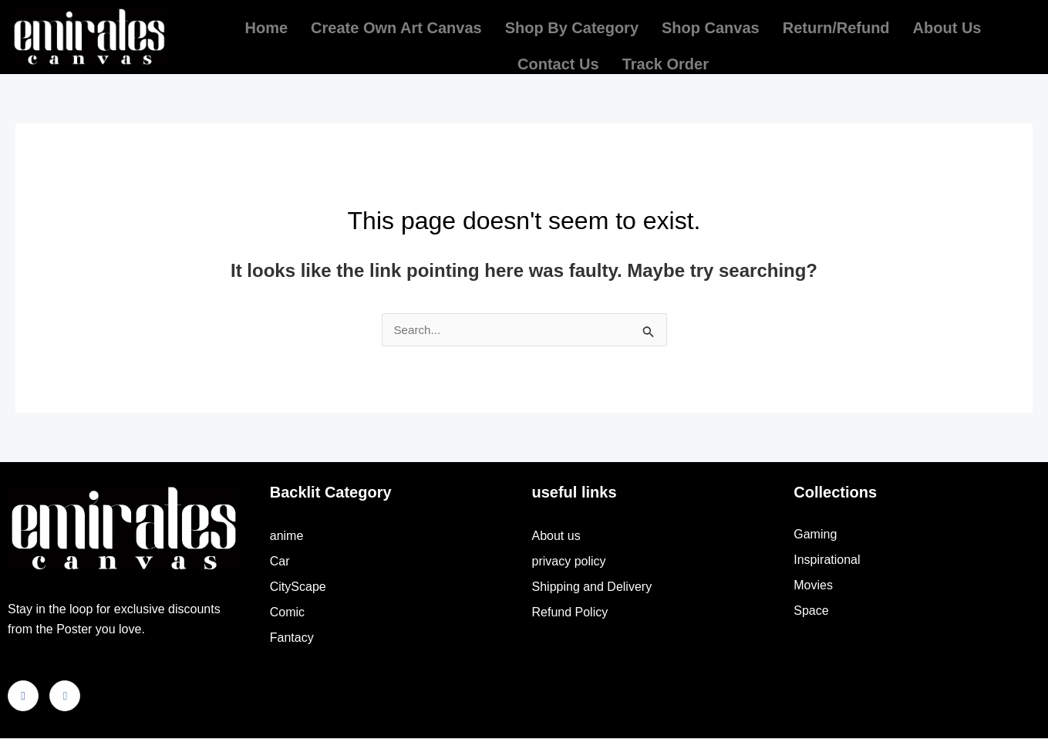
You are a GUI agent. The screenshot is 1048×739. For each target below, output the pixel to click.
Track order (665, 52)
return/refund (836, 23)
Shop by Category (572, 23)
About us (947, 23)
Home (266, 23)
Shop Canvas (711, 23)
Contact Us (558, 52)
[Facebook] (23, 696)
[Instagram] (64, 696)
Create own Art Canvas (396, 23)
